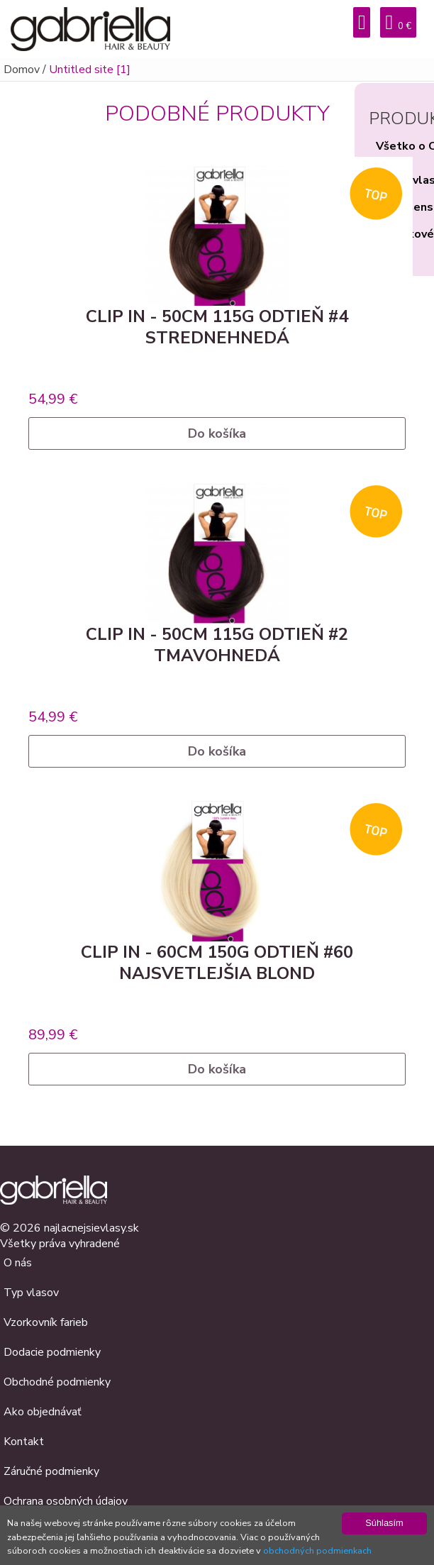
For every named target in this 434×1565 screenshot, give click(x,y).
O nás (18, 1263)
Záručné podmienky (51, 1471)
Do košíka (217, 433)
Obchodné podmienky (57, 1382)
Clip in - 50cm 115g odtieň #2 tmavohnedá (217, 645)
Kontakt (24, 1441)
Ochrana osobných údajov (66, 1501)
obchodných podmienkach (317, 1550)
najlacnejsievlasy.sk (91, 1228)
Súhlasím (384, 1522)
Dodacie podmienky (52, 1352)
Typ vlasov (31, 1292)
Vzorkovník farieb (46, 1322)
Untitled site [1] (89, 69)
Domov (22, 69)
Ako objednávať (43, 1412)
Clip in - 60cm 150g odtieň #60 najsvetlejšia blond (217, 963)
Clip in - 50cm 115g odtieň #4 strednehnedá (217, 327)
